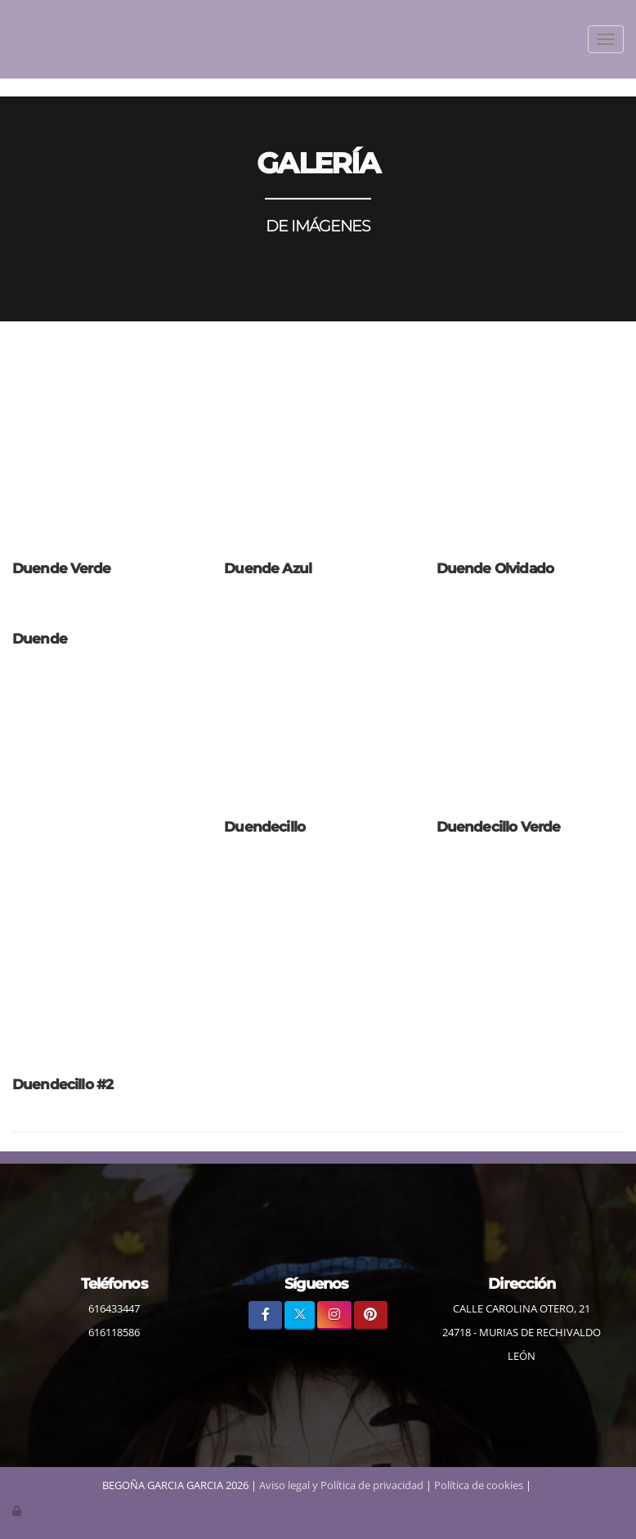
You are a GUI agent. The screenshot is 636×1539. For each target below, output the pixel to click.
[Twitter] (299, 1315)
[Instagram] (334, 1315)
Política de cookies (478, 1485)
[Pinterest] (370, 1315)
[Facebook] (265, 1315)
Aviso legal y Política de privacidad (341, 1485)
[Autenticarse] (18, 1510)
